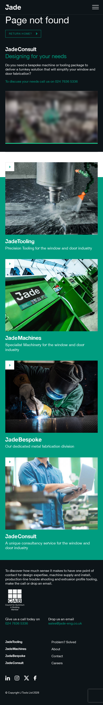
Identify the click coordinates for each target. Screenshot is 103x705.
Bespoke (15, 656)
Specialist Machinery (23, 345)
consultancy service (39, 543)
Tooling (13, 642)
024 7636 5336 (66, 81)
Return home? (20, 33)
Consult (14, 663)
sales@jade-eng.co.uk (65, 623)
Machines (15, 649)
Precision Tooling (19, 248)
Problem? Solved (64, 642)
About (56, 649)
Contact (57, 656)
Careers (57, 663)
